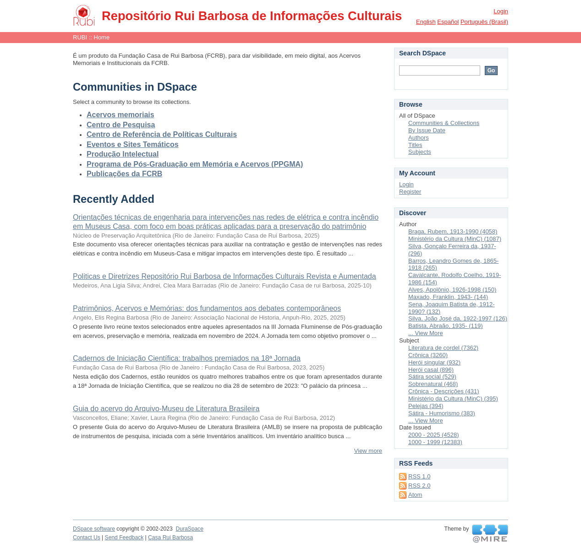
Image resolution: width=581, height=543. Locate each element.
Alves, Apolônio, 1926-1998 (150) (452, 289)
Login (500, 11)
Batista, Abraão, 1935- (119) (445, 325)
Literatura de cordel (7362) (443, 347)
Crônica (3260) (428, 355)
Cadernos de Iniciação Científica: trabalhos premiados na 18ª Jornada (187, 358)
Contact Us (86, 537)
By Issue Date (426, 130)
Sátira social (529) (432, 376)
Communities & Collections (443, 122)
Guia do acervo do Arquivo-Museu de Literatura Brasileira (166, 409)
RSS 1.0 (419, 476)
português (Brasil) (484, 21)
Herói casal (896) (431, 369)
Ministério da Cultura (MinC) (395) (453, 398)
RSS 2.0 (419, 485)
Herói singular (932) (434, 362)
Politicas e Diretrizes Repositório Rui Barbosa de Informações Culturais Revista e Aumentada (224, 276)
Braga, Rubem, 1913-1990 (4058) (452, 231)
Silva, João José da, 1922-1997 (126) (457, 318)
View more (368, 450)
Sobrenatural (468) (433, 383)
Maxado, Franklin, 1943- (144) (448, 296)
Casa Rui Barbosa (170, 537)
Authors (418, 137)
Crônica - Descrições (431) (443, 391)
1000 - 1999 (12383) (435, 442)
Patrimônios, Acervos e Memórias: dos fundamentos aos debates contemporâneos (207, 308)
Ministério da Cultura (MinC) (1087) (454, 238)
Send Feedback (124, 537)
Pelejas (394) (426, 405)
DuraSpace (189, 529)
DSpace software (94, 529)
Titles (415, 144)
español (448, 21)
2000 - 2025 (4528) (433, 434)
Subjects (419, 151)
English (426, 21)
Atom (415, 494)
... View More (425, 333)
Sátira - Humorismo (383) (441, 413)
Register (410, 191)
